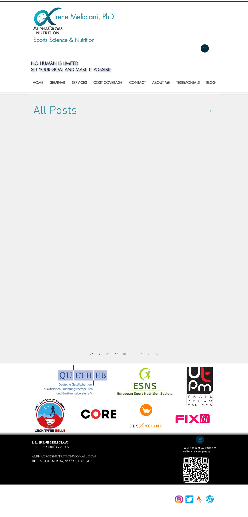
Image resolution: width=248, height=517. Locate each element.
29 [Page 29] (116, 354)
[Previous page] (99, 354)
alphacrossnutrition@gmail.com (64, 456)
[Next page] (148, 354)
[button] (210, 111)
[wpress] (210, 499)
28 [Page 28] (108, 354)
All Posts (55, 111)
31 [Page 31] (132, 354)
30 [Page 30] (124, 354)
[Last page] (156, 354)
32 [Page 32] (140, 354)
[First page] (91, 354)
